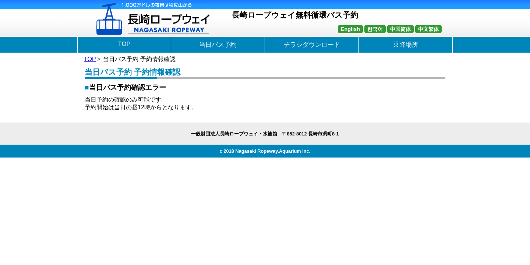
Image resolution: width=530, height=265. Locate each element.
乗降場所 (405, 44)
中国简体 (400, 29)
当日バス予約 (218, 44)
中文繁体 (428, 29)
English (350, 29)
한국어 (375, 29)
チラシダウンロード (312, 44)
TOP (124, 43)
